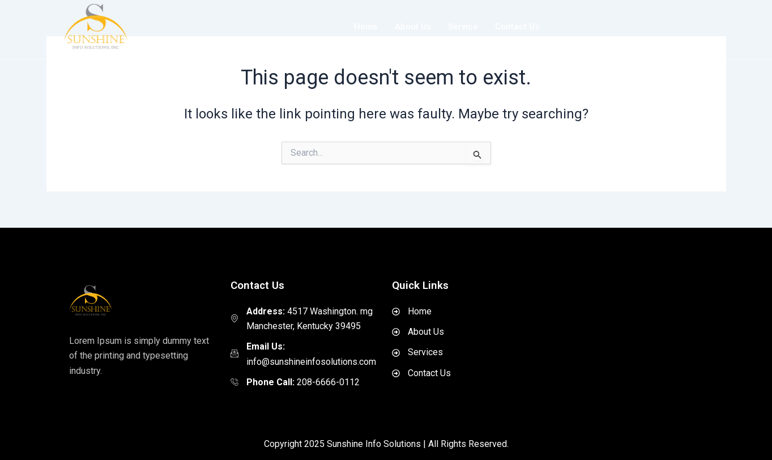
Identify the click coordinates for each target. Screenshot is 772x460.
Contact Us (517, 27)
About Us (413, 27)
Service (463, 27)
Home (366, 27)
